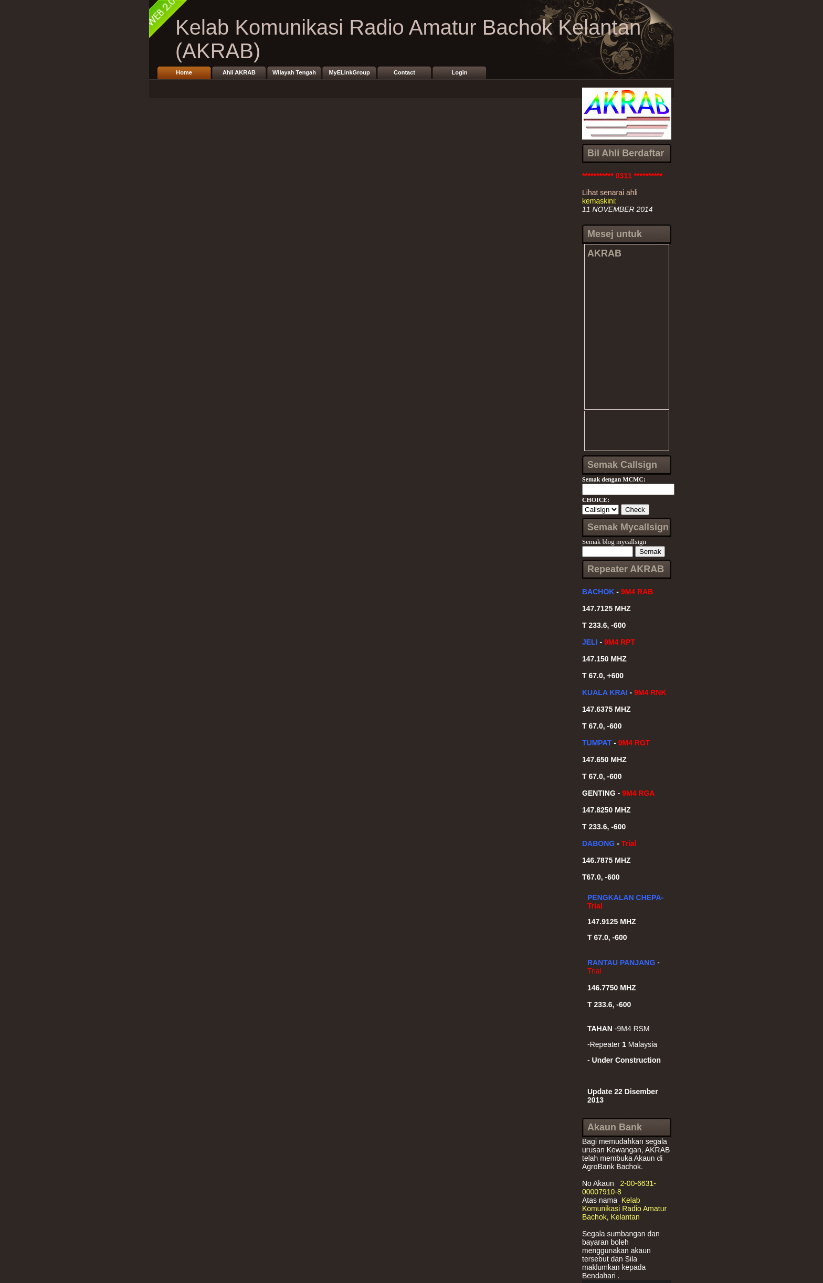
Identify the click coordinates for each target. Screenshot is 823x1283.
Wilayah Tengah (294, 72)
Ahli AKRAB (239, 72)
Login (460, 72)
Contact (404, 72)
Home (184, 72)
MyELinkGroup (349, 72)
